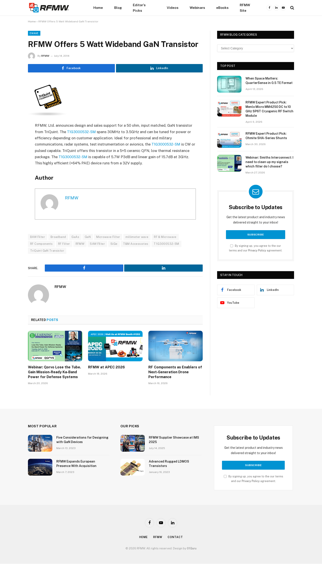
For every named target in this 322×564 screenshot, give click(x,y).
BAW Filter (37, 237)
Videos (173, 8)
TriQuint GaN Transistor (47, 251)
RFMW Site (245, 7)
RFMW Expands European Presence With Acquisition (76, 464)
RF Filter (64, 244)
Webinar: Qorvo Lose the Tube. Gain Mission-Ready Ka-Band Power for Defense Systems (54, 372)
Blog (118, 8)
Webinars (197, 8)
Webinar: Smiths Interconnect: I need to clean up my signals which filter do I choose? (269, 162)
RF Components (41, 244)
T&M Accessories (135, 244)
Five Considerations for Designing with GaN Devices (82, 440)
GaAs (75, 237)
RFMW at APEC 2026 (106, 367)
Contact (176, 537)
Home (98, 8)
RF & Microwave (165, 237)
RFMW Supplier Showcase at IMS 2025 (174, 440)
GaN (88, 237)
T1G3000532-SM (82, 132)
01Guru (191, 548)
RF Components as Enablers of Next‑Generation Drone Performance (175, 372)
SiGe (114, 244)
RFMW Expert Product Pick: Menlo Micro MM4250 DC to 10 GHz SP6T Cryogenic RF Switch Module (269, 109)
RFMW (45, 55)
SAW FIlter (97, 244)
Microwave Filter (108, 237)
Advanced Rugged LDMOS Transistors (169, 464)
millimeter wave (137, 237)
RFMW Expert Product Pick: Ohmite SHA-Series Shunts (266, 136)
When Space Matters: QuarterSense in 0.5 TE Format (269, 81)
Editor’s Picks (139, 7)
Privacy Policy (257, 250)
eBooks (222, 8)
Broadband (58, 237)
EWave (34, 33)
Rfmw (158, 537)
